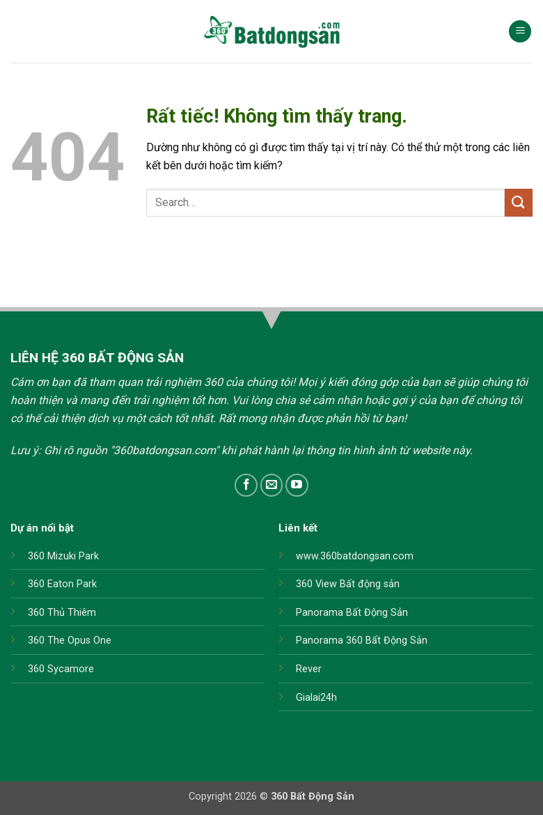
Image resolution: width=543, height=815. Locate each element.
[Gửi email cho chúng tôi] (271, 485)
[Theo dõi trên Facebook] (246, 485)
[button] (520, 31)
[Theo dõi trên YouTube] (296, 485)
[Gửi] (519, 202)
